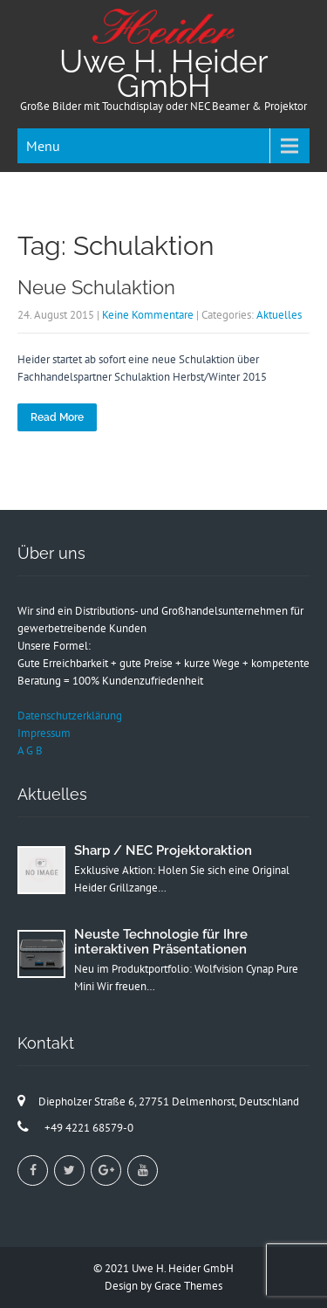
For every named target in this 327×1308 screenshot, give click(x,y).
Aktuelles (279, 314)
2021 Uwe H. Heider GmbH (169, 1268)
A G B (30, 750)
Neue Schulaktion (96, 287)
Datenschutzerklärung (69, 715)
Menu (43, 146)
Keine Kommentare (148, 314)
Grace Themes (188, 1285)
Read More (57, 417)
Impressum (44, 733)
